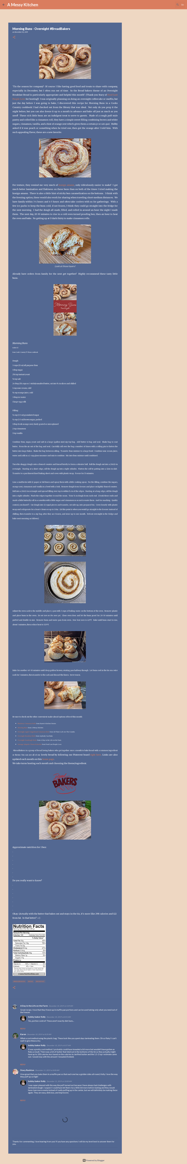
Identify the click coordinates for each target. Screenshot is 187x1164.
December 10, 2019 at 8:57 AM (59, 1045)
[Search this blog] (171, 5)
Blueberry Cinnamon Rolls (27, 723)
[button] (14, 37)
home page (48, 759)
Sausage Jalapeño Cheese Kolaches (30, 744)
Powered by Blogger (94, 1160)
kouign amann (66, 185)
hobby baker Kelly (37, 1017)
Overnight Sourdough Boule (27, 740)
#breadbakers (19, 981)
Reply (22, 1028)
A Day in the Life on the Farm (34, 1005)
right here (95, 754)
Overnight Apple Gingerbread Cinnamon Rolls (33, 732)
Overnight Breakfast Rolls (26, 736)
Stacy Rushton (27, 1070)
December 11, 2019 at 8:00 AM (47, 1070)
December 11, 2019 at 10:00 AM (59, 1081)
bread (30, 981)
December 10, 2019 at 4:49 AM (61, 1006)
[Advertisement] (135, 112)
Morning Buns (22, 728)
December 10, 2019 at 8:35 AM (39, 1034)
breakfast (40, 981)
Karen (23, 1034)
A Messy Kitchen (22, 4)
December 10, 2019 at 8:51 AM (59, 1017)
